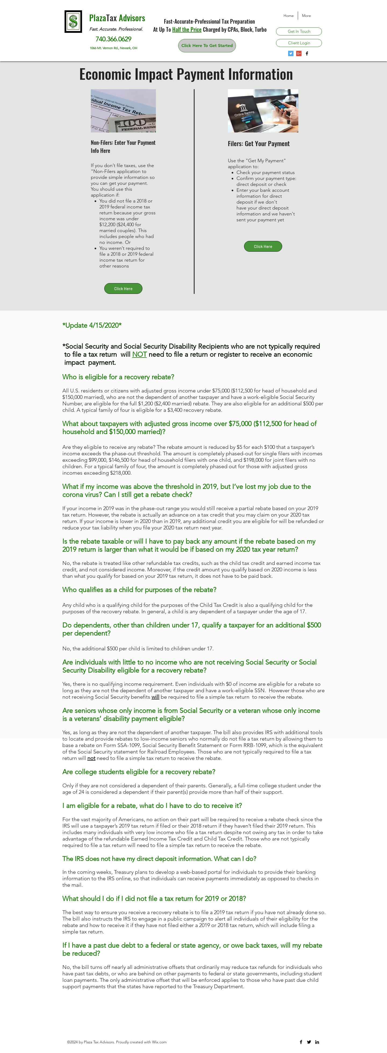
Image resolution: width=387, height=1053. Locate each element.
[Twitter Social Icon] (290, 53)
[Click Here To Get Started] (207, 45)
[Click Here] (123, 288)
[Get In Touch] (299, 31)
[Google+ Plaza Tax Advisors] (299, 53)
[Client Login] (299, 43)
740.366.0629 (113, 39)
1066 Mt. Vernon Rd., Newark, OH (114, 48)
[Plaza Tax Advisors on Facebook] (307, 53)
